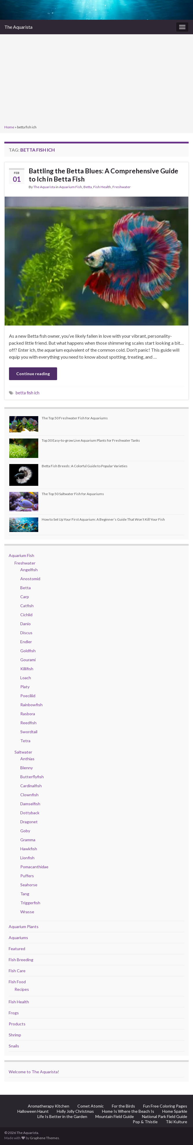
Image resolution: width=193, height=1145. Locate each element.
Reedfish (28, 722)
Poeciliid (27, 695)
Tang (24, 893)
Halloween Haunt (33, 1111)
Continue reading (33, 373)
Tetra (25, 740)
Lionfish (27, 857)
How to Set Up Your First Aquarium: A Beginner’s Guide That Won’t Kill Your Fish (103, 519)
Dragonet (29, 821)
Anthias (27, 758)
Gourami (28, 659)
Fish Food (17, 981)
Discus (26, 632)
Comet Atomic (90, 1105)
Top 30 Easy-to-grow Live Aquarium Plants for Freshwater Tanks (91, 440)
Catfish (27, 605)
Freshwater (121, 187)
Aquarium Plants (24, 926)
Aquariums (18, 937)
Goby (25, 830)
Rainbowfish (31, 704)
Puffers (27, 875)
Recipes (21, 989)
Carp (24, 596)
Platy (25, 686)
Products (17, 1023)
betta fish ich (27, 392)
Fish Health (102, 187)
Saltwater (23, 751)
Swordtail (28, 731)
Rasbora (27, 713)
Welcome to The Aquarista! (34, 1071)
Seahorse (28, 884)
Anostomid (30, 578)
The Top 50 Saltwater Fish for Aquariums (73, 494)
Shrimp (15, 1034)
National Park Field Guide (164, 1116)
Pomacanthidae (34, 866)
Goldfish (28, 650)
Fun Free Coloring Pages (165, 1105)
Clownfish (29, 794)
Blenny (26, 767)
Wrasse (27, 911)
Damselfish (30, 803)
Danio (25, 623)
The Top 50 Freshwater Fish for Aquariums (75, 418)
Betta (87, 187)
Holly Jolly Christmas (75, 1111)
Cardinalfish (31, 785)
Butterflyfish (32, 776)
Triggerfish (30, 902)
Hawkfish (28, 848)
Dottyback (29, 812)
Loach (25, 677)
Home (9, 127)
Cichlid (26, 614)
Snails (14, 1045)
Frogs (14, 1012)
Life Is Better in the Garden (62, 1116)
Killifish (26, 668)
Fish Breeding (21, 959)
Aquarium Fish (70, 187)
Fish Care (17, 970)
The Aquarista (18, 27)
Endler (26, 641)
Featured (17, 948)
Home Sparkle (174, 1111)
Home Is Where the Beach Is (128, 1111)
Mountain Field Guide (114, 1116)
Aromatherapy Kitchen (48, 1105)
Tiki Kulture (176, 1121)
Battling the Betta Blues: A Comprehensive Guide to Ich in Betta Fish (103, 175)
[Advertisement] (96, 80)
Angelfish (29, 569)
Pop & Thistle (145, 1121)
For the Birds (123, 1105)
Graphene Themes (44, 1138)
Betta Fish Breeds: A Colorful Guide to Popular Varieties (85, 466)
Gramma (27, 839)
